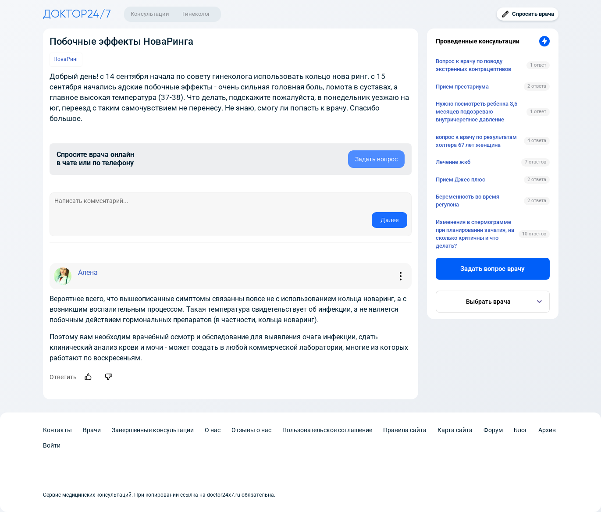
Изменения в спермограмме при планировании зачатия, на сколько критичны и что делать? (475, 234)
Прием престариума (462, 86)
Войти (51, 445)
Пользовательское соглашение (327, 430)
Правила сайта (405, 430)
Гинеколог (196, 14)
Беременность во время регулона (467, 200)
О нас (212, 430)
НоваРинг (65, 59)
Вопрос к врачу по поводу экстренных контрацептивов (473, 65)
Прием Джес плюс (460, 179)
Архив (547, 430)
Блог (520, 430)
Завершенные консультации (153, 430)
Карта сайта (455, 430)
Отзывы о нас (251, 430)
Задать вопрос (376, 159)
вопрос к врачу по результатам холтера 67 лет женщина (476, 141)
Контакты (57, 430)
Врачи (92, 430)
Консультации (150, 14)
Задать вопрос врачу (492, 269)
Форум (493, 430)
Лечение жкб (453, 162)
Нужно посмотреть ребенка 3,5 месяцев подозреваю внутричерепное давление (476, 111)
